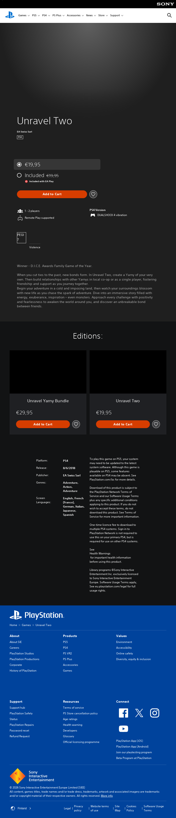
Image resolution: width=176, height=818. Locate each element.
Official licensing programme (81, 742)
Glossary (68, 736)
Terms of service (73, 708)
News (89, 15)
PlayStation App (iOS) (129, 741)
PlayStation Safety (21, 713)
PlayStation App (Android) (132, 746)
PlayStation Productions (24, 659)
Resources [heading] (71, 701)
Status (14, 719)
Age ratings (70, 719)
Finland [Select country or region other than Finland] (21, 808)
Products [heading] (70, 636)
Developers (70, 730)
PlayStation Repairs (22, 725)
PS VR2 (67, 653)
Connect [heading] (122, 701)
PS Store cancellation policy (80, 713)
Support (115, 15)
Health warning (72, 725)
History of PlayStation (23, 670)
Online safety (124, 653)
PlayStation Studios (22, 653)
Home (13, 625)
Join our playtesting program (134, 752)
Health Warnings (100, 553)
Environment (124, 642)
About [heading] (14, 636)
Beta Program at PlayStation (133, 758)
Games (22, 15)
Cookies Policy (131, 808)
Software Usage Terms (154, 808)
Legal (67, 808)
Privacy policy (78, 808)
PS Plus (56, 15)
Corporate (16, 665)
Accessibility (124, 648)
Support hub (17, 708)
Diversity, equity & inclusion (133, 659)
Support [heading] (16, 701)
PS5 (34, 15)
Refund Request (20, 736)
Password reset (19, 730)
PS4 (44, 15)
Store (101, 15)
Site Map (117, 808)
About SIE (16, 642)
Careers (14, 648)
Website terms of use (100, 808)
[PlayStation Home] (10, 15)
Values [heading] (121, 636)
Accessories (73, 15)
